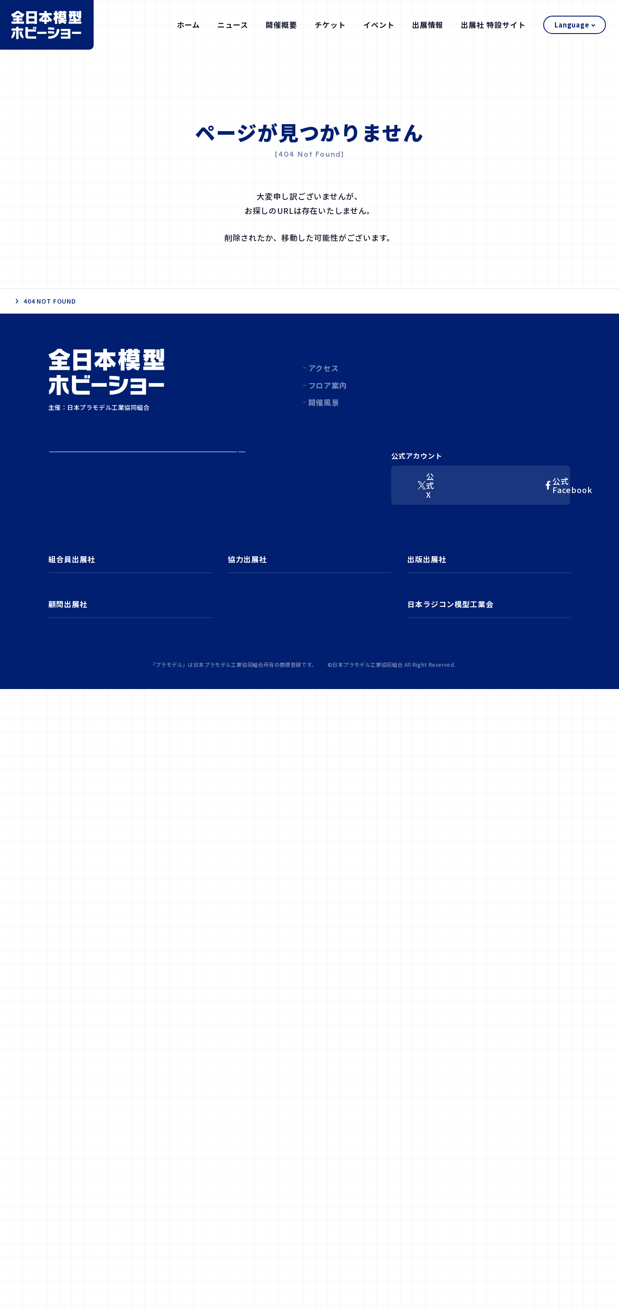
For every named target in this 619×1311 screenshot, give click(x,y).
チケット (330, 24)
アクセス (323, 425)
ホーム (188, 24)
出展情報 (427, 24)
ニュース (232, 24)
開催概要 (281, 24)
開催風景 (323, 459)
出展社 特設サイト (493, 24)
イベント (379, 24)
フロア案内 (327, 442)
